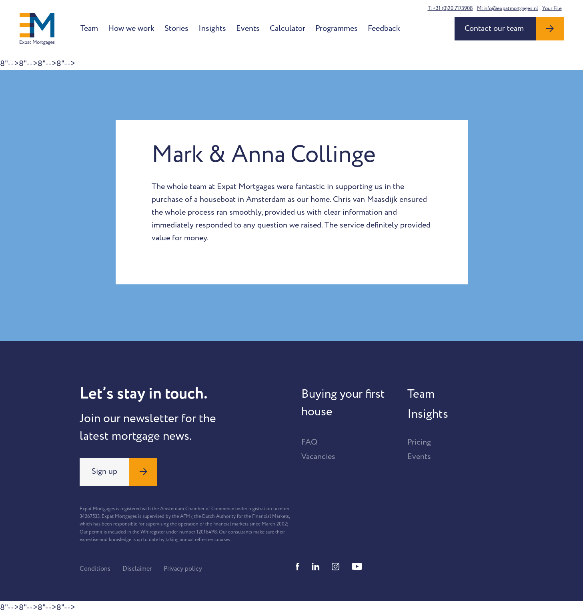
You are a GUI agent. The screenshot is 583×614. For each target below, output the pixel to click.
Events (248, 28)
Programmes (336, 28)
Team (89, 28)
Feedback (384, 28)
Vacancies (318, 456)
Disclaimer (137, 568)
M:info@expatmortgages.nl (507, 8)
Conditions (95, 568)
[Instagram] (336, 566)
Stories (176, 28)
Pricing (419, 442)
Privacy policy (183, 568)
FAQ (309, 442)
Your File (552, 8)
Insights (212, 28)
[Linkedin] (316, 566)
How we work (131, 28)
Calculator (287, 28)
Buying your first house (343, 403)
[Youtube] (357, 566)
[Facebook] (298, 566)
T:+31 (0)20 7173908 (450, 8)
